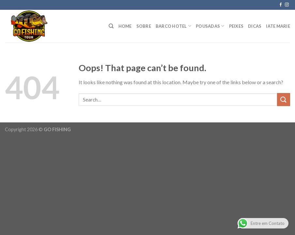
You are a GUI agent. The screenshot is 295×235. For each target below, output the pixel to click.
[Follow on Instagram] (287, 5)
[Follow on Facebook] (281, 5)
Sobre (143, 26)
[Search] (111, 26)
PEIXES (236, 26)
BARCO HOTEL (173, 26)
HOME (125, 26)
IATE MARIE (278, 26)
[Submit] (283, 99)
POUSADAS (210, 26)
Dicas (254, 26)
